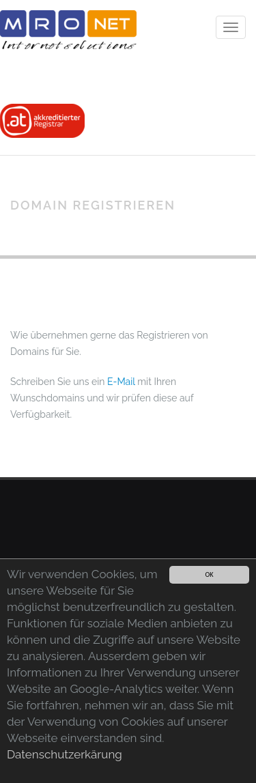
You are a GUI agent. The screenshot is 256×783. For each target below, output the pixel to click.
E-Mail (121, 381)
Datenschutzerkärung (64, 754)
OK (209, 574)
